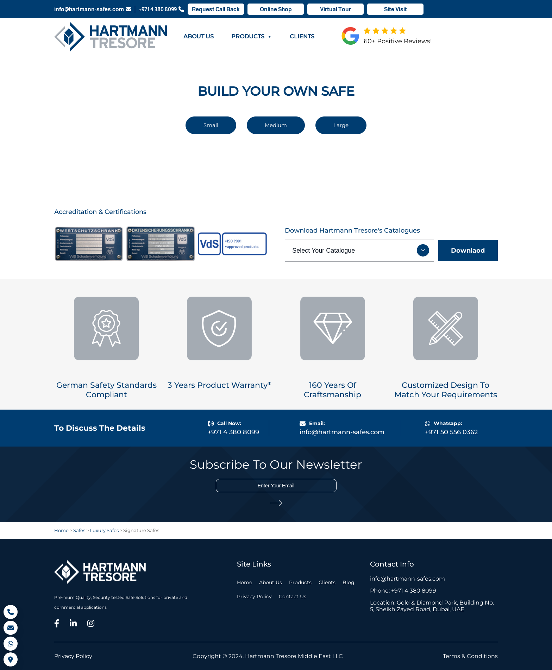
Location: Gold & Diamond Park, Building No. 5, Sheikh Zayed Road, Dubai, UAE (432, 606)
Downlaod (468, 250)
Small (210, 125)
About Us (198, 36)
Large (341, 125)
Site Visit (395, 9)
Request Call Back (216, 9)
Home (244, 582)
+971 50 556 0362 (451, 432)
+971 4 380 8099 (161, 9)
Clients (302, 36)
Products (251, 37)
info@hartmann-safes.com (92, 9)
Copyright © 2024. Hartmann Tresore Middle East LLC (268, 656)
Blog (349, 582)
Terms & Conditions (470, 656)
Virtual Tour (335, 9)
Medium (276, 125)
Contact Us (292, 596)
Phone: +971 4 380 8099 (403, 590)
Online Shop (276, 9)
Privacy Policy (254, 596)
